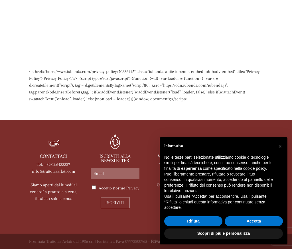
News (229, 35)
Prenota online (109, 44)
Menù (144, 35)
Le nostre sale (175, 35)
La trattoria (66, 35)
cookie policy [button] (254, 168)
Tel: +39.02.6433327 (53, 164)
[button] (280, 146)
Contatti (190, 44)
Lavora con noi (153, 44)
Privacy (132, 188)
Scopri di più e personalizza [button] (223, 233)
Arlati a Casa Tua (109, 35)
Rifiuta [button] (193, 221)
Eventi (208, 35)
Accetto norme (119, 188)
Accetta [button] (254, 221)
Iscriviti (115, 202)
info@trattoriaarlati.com (53, 171)
